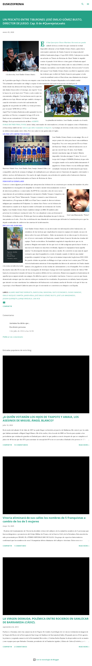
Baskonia (48, 292)
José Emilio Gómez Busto (45, 295)
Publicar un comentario (13, 337)
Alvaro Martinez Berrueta (20, 292)
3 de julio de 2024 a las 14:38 (21, 331)
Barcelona (38, 292)
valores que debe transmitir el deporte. (37, 128)
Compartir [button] (7, 306)
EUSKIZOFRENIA (13, 4)
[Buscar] (82, 4)
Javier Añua (29, 295)
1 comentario (20, 546)
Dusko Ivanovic (74, 292)
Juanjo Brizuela (25, 298)
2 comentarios (20, 647)
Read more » (84, 445)
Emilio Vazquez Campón (13, 295)
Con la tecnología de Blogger (46, 660)
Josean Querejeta (10, 298)
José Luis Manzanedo (66, 295)
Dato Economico (59, 292)
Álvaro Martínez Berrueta (69, 42)
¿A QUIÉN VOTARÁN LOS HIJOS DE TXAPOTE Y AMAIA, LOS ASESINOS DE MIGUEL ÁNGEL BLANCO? (41, 418)
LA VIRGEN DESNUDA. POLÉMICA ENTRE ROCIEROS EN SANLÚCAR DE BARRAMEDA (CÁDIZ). (46, 620)
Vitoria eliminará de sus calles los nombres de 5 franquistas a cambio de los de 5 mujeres (44, 519)
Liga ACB (36, 298)
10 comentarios (21, 445)
